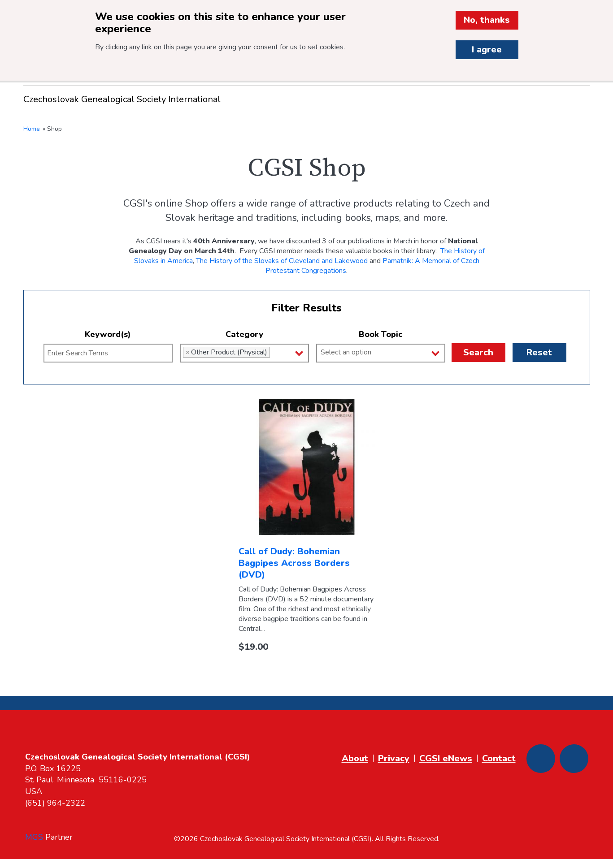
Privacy (393, 758)
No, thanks (487, 20)
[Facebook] (540, 758)
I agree (487, 49)
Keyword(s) (108, 334)
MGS (34, 837)
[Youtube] (574, 758)
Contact (499, 758)
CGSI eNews (445, 758)
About (355, 758)
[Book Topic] (384, 352)
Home (31, 129)
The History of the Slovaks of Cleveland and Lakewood (282, 261)
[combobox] (244, 353)
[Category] (275, 352)
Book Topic (380, 334)
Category (244, 334)
